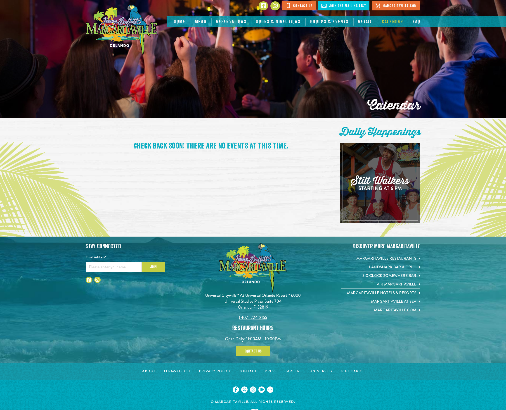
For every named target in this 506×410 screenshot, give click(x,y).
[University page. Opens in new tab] (321, 371)
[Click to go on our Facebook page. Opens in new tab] (236, 389)
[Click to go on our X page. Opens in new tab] (244, 389)
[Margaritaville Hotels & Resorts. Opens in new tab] (380, 293)
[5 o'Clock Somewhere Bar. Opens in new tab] (380, 275)
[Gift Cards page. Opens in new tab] (352, 371)
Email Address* (96, 257)
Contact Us (253, 351)
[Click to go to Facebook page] (263, 5)
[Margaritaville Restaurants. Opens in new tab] (380, 258)
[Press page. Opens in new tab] (270, 371)
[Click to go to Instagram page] (275, 5)
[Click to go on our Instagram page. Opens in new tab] (253, 389)
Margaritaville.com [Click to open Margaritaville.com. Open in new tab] (396, 5)
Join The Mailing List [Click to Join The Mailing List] (343, 5)
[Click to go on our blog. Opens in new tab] (270, 389)
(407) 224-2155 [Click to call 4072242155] (253, 317)
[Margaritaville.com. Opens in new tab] (380, 310)
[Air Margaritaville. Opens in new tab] (380, 284)
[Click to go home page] (122, 31)
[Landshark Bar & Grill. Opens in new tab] (380, 267)
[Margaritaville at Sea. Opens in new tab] (380, 301)
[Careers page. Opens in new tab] (293, 371)
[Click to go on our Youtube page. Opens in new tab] (261, 389)
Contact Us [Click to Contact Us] (299, 5)
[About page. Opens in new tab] (149, 371)
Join (153, 267)
